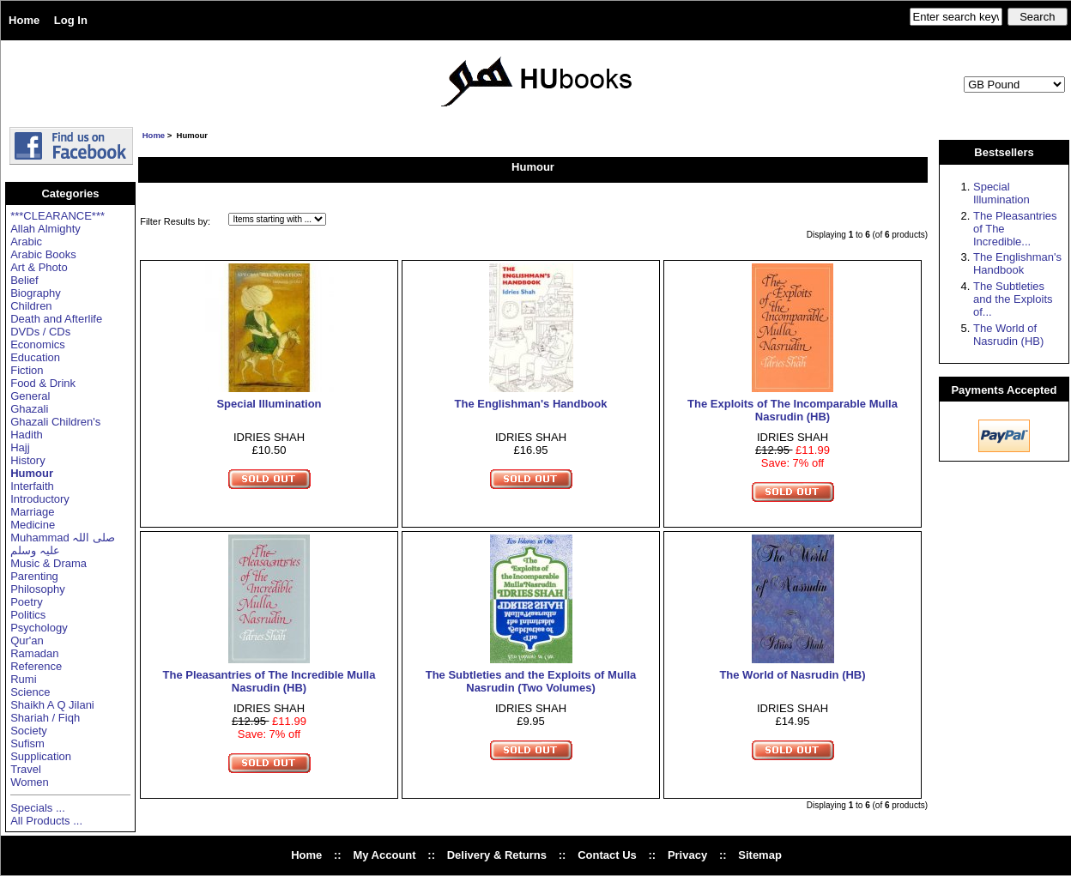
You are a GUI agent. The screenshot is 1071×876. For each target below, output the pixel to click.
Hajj (19, 447)
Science (30, 692)
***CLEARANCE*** (57, 215)
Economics (37, 344)
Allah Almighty (45, 228)
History (27, 460)
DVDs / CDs (40, 331)
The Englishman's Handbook (531, 403)
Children (30, 305)
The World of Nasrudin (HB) (792, 674)
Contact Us (607, 855)
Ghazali (29, 408)
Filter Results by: (175, 221)
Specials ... (37, 807)
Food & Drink (43, 383)
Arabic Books (43, 254)
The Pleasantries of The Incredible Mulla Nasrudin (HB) (269, 681)
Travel (25, 769)
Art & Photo (38, 267)
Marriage (32, 511)
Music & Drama (48, 563)
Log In (71, 20)
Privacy (687, 855)
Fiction (26, 370)
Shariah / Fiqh (45, 717)
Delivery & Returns (497, 855)
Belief (24, 280)
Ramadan (34, 653)
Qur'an (27, 640)
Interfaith (32, 486)
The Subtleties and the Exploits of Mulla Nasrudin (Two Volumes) (531, 681)
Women (29, 782)
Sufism (27, 743)
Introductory (40, 498)
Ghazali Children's (55, 421)
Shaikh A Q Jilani (52, 704)
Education (35, 357)
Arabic (26, 241)
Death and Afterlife (56, 318)
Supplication (40, 756)
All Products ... (46, 820)
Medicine (32, 524)
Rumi (23, 679)
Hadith (26, 434)
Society (28, 730)
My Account (384, 855)
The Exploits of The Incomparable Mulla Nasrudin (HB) (792, 410)
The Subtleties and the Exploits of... (1013, 299)
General (30, 396)
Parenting (34, 576)
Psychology (38, 627)
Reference (36, 666)
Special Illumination (268, 403)
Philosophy (37, 589)
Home (24, 20)
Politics (27, 614)
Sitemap (760, 855)
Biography (35, 293)
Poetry (26, 601)
